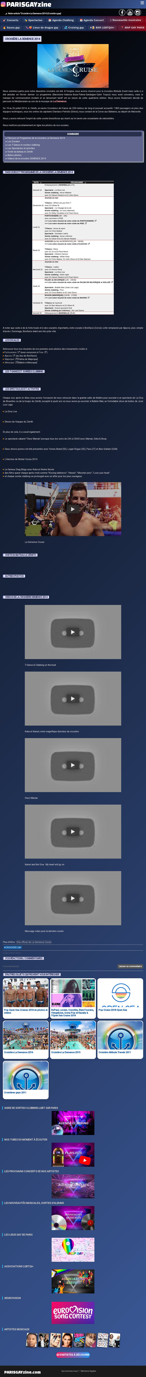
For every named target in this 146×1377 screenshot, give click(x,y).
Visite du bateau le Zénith (20, 151)
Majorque (11, 359)
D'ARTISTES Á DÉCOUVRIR (73, 1354)
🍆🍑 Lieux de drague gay (42, 27)
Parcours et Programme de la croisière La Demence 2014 (36, 138)
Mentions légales (88, 1371)
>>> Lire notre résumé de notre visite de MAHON (67, 298)
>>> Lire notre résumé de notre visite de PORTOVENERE (71, 221)
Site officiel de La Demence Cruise (34, 942)
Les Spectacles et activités (21, 148)
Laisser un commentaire (130, 966)
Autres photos (14, 155)
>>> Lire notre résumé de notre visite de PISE (66, 223)
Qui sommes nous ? (70, 1371)
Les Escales (13, 141)
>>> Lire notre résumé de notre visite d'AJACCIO (67, 244)
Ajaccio (10, 355)
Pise (42, 352)
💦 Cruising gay (74, 27)
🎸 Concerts (10, 20)
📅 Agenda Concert (92, 20)
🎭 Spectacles (33, 20)
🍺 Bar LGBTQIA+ (103, 27)
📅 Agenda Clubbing (61, 20)
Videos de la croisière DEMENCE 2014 (26, 158)
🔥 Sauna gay (11, 27)
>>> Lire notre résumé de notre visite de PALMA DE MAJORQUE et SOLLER (79, 282)
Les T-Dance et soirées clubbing (23, 145)
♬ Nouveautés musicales (125, 20)
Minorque (11, 362)
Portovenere (12, 352)
